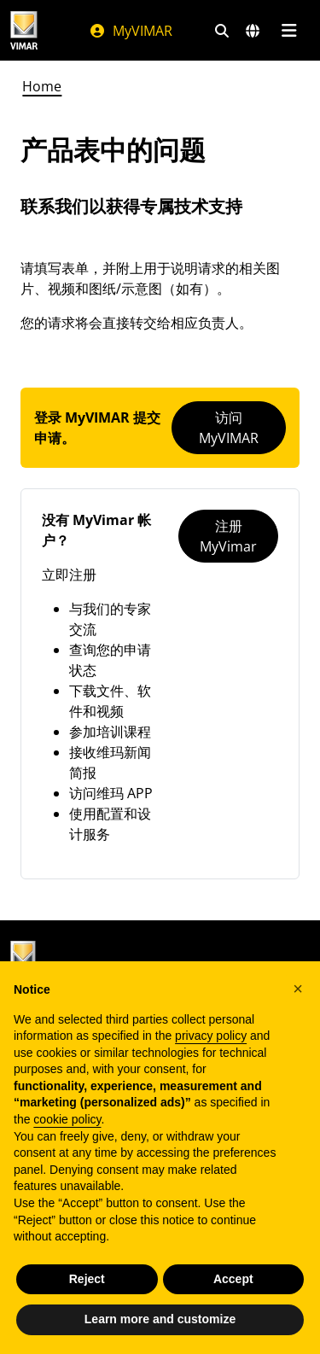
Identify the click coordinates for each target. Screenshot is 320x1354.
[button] (297, 988)
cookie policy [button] (67, 1119)
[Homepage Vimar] (24, 30)
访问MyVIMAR (229, 427)
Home (41, 86)
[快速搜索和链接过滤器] (221, 30)
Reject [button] (87, 1279)
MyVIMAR (130, 30)
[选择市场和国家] (252, 30)
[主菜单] (289, 30)
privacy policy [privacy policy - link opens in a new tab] (211, 1035)
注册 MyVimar (228, 536)
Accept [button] (233, 1279)
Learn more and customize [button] (160, 1319)
